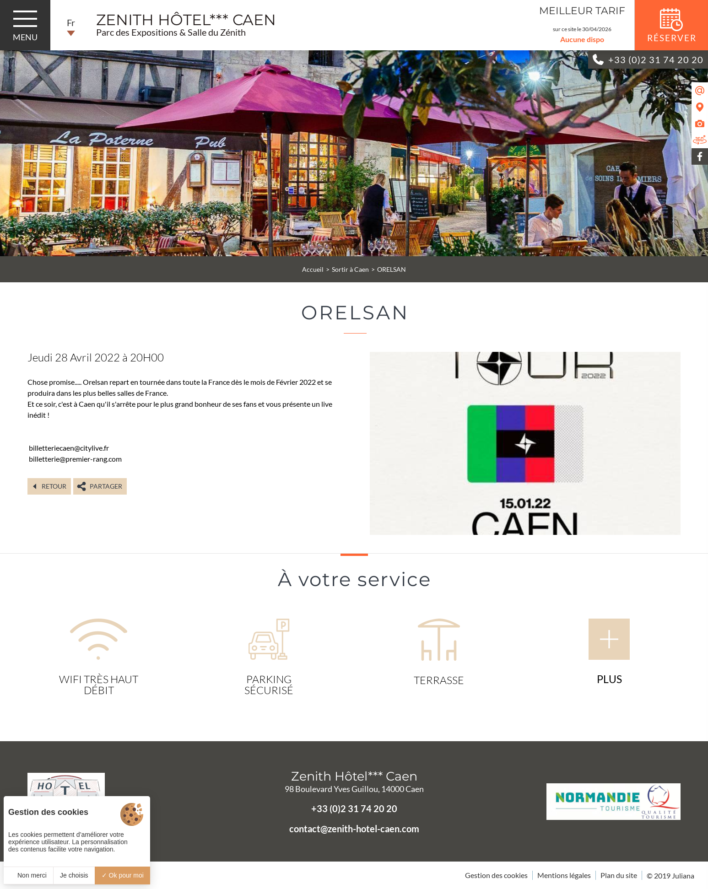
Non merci (28, 875)
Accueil (313, 269)
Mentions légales (564, 875)
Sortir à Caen (350, 269)
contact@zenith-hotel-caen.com (354, 828)
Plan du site (618, 875)
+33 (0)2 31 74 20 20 (354, 808)
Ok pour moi (123, 875)
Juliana (683, 875)
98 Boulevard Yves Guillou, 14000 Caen (354, 789)
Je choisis (74, 875)
